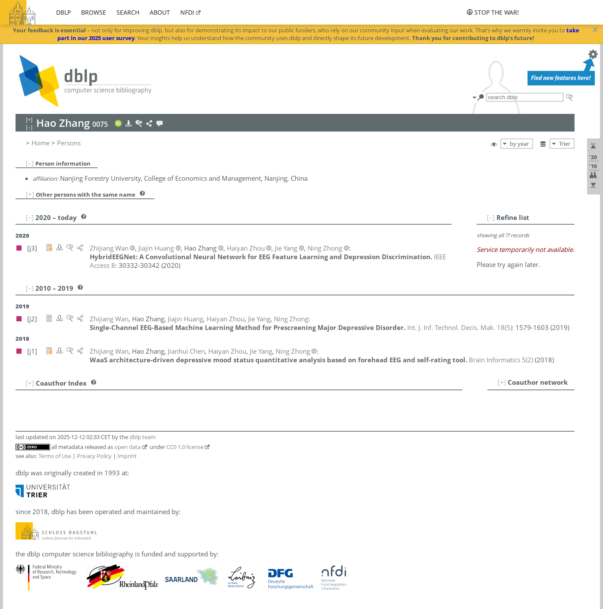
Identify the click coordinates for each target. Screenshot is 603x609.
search (127, 12)
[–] (30, 163)
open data (127, 447)
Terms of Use (54, 456)
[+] (30, 194)
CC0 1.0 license (185, 447)
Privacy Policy (94, 456)
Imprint (127, 456)
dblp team (142, 437)
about (160, 12)
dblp (63, 12)
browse (93, 12)
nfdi (187, 12)
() (459, 327)
